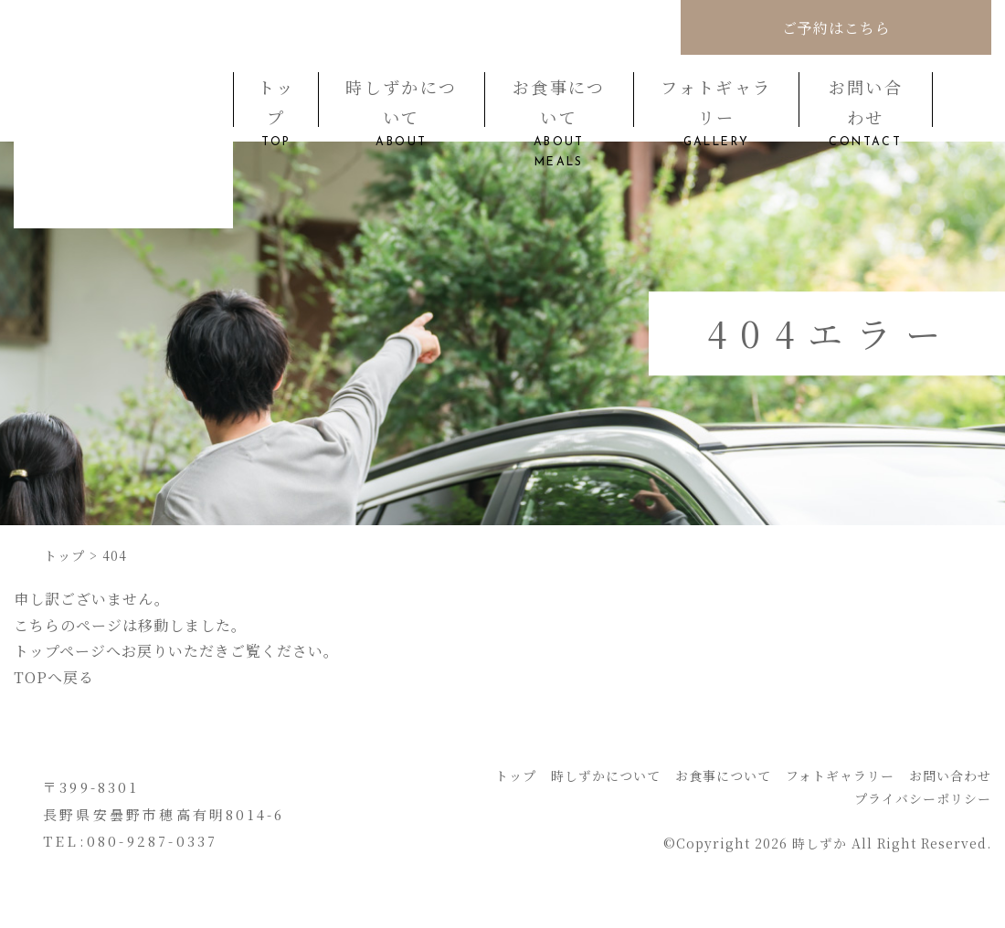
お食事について (559, 101)
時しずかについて (401, 101)
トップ (276, 101)
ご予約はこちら (836, 27)
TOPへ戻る (54, 677)
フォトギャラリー (716, 101)
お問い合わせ (865, 101)
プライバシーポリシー (922, 798)
